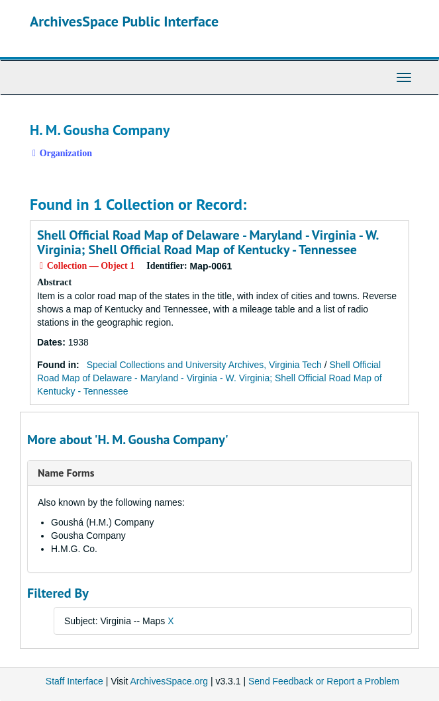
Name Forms (66, 472)
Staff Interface (74, 681)
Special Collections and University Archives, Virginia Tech (204, 364)
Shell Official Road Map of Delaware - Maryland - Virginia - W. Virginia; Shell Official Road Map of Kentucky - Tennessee (207, 242)
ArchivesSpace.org (169, 681)
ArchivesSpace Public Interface (124, 21)
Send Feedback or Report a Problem (323, 681)
